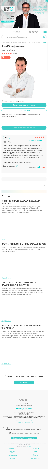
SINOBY (29, 447)
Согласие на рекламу (24, 444)
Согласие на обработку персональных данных (33, 443)
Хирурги (12, 452)
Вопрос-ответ (36, 458)
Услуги (12, 458)
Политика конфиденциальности (11, 443)
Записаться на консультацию (24, 105)
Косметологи (12, 455)
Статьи (35, 455)
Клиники (12, 448)
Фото (36, 452)
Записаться (24, 382)
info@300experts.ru (25, 409)
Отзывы (36, 448)
